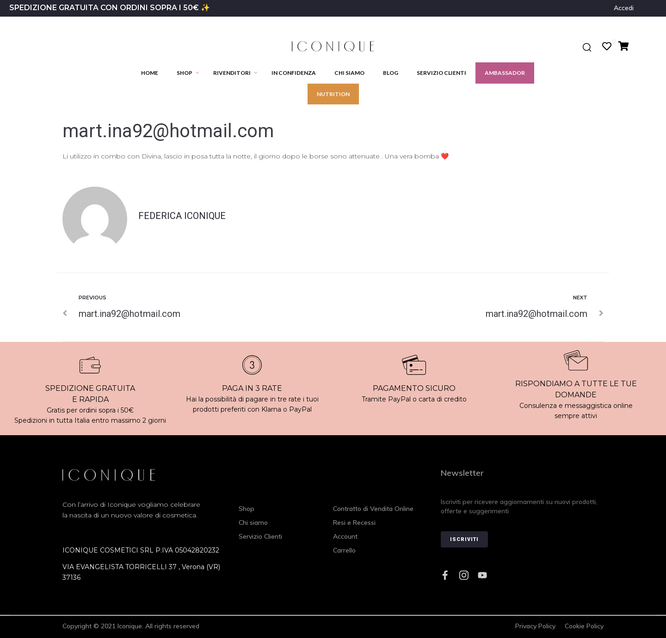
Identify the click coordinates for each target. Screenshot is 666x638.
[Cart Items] (626, 46)
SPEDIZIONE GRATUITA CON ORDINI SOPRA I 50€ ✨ (109, 7)
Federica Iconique (182, 215)
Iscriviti (464, 539)
